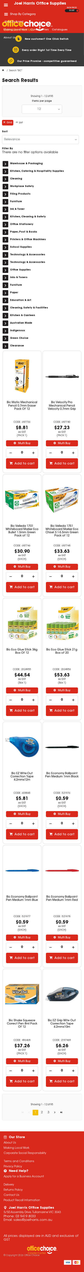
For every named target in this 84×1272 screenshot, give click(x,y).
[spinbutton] (22, 453)
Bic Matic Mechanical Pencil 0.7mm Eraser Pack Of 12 (22, 405)
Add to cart (24, 463)
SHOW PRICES (72, 8)
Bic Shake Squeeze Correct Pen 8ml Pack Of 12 (22, 1023)
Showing (42, 96)
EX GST (71, 10)
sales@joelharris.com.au (32, 1220)
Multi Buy (23, 443)
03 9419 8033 (26, 1216)
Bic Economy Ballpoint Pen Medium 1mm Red (62, 899)
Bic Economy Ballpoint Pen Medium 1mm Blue (22, 899)
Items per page (42, 101)
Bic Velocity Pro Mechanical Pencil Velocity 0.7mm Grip (62, 405)
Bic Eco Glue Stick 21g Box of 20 (61, 651)
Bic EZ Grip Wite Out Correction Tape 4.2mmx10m (62, 1023)
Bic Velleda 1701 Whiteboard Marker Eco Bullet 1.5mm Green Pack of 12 (22, 531)
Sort (5, 131)
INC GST (77, 11)
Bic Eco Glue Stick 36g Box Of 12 (21, 651)
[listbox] (42, 109)
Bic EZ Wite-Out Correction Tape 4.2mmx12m (21, 776)
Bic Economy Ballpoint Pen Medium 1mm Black (62, 775)
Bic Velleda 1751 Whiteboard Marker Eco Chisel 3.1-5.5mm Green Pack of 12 (62, 531)
